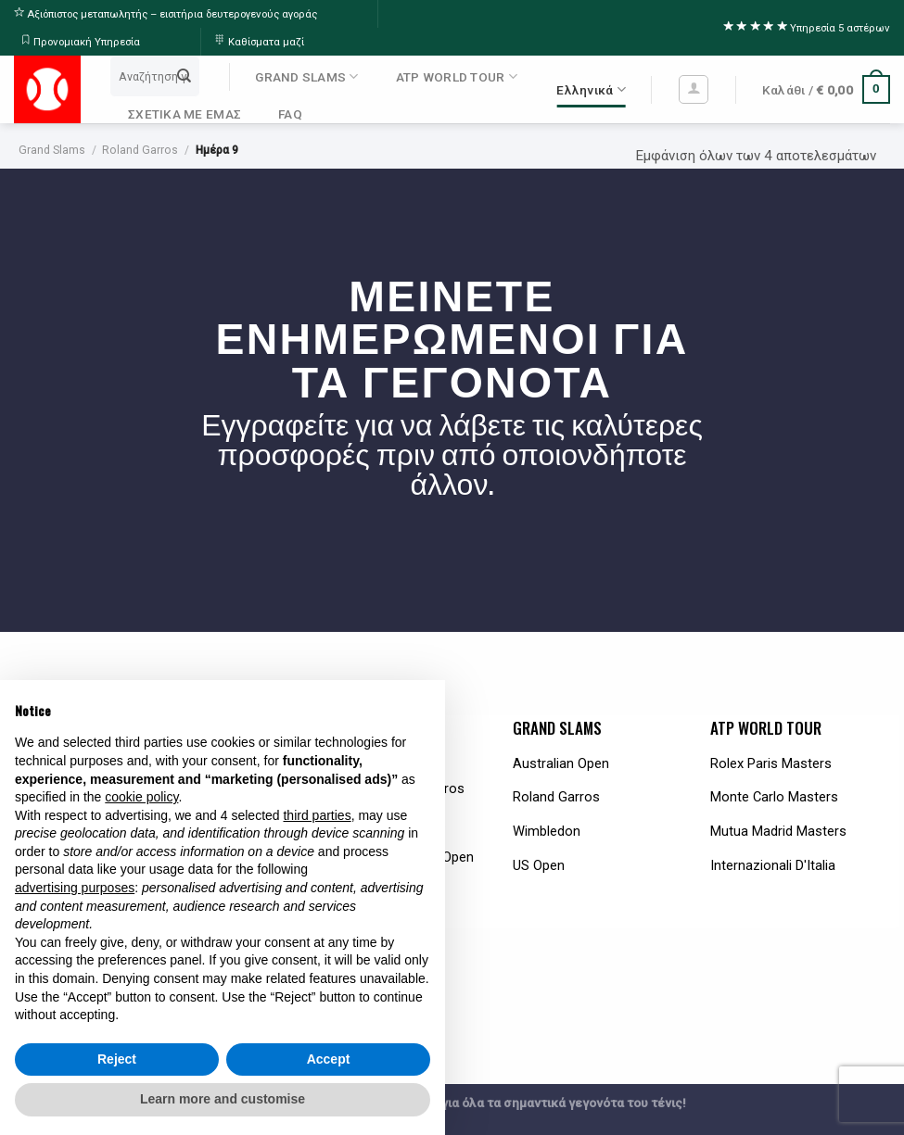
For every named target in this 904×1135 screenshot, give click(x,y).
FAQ (290, 114)
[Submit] (184, 76)
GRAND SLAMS (306, 76)
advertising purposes (74, 887)
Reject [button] (116, 1059)
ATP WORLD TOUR (456, 76)
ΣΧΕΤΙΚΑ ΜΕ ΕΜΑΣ (184, 114)
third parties (316, 815)
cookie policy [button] (141, 796)
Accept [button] (328, 1059)
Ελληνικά (591, 89)
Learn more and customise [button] (222, 1098)
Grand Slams (52, 150)
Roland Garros (140, 150)
